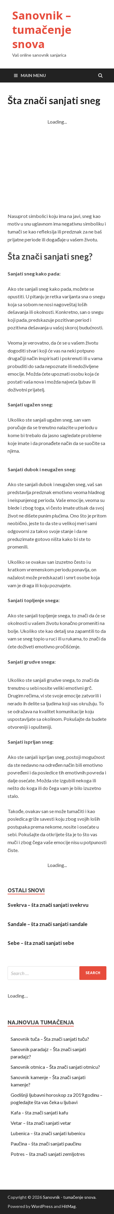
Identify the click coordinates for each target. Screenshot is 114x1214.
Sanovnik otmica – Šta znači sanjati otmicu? (55, 1067)
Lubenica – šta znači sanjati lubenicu (48, 1133)
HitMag (69, 1206)
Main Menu (33, 75)
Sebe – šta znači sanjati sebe (41, 943)
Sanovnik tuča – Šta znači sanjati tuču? (50, 1039)
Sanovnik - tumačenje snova (69, 1197)
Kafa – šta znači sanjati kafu (39, 1112)
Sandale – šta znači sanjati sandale (48, 924)
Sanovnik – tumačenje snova (41, 29)
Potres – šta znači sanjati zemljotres (48, 1154)
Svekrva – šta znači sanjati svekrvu (48, 905)
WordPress (42, 1206)
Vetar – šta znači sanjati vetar (41, 1123)
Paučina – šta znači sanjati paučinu (46, 1143)
